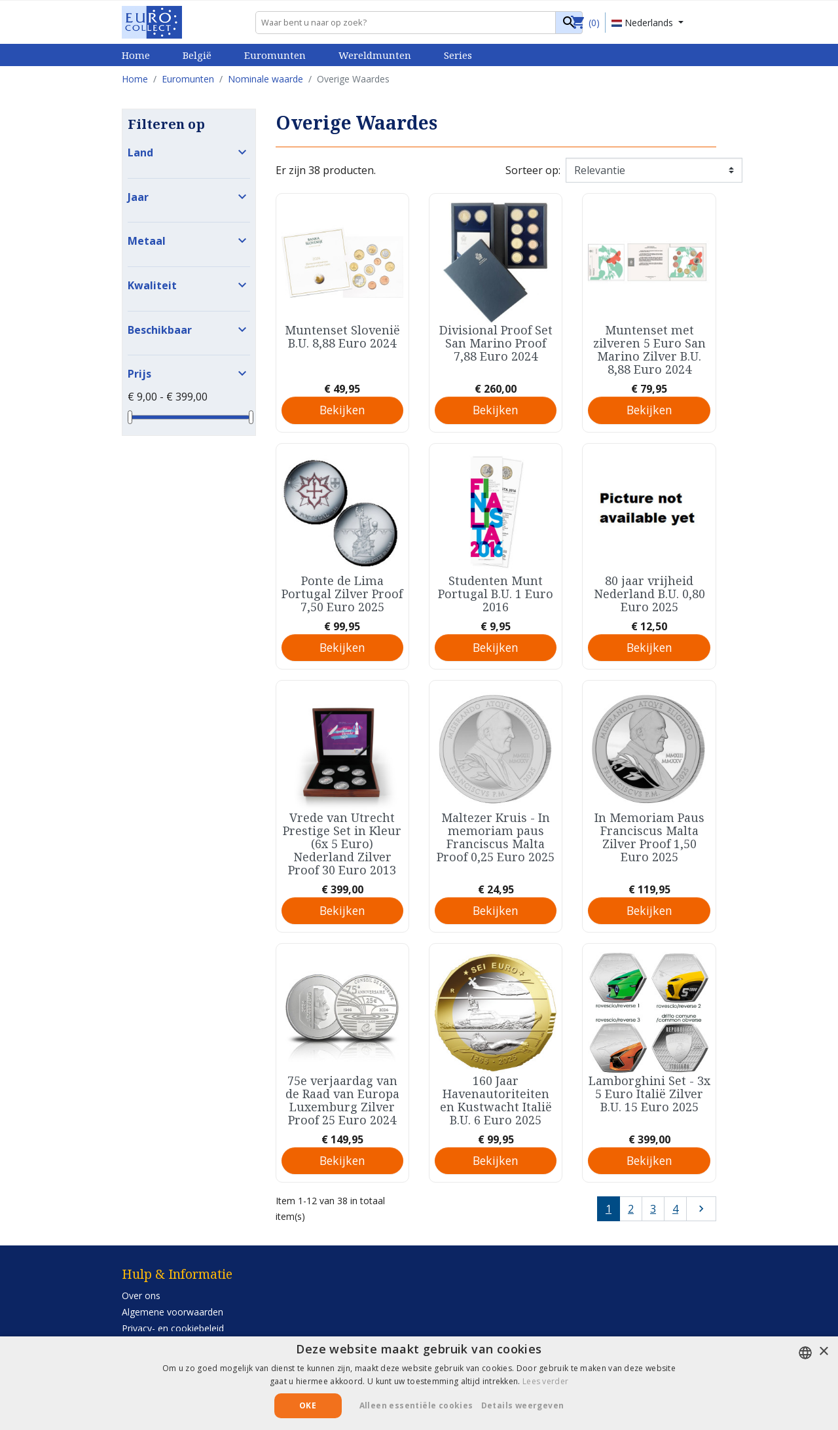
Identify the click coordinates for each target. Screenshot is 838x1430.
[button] (527, 1406)
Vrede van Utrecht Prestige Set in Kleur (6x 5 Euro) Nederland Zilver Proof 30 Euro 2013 (342, 844)
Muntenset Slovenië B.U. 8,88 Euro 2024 (342, 336)
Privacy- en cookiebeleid (173, 1328)
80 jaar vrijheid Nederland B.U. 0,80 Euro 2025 (649, 594)
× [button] (823, 1352)
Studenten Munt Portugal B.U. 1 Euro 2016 (495, 594)
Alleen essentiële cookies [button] (416, 1405)
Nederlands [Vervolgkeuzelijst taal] (643, 22)
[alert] (419, 1383)
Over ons (141, 1295)
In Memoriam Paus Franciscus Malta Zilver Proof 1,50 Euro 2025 (649, 837)
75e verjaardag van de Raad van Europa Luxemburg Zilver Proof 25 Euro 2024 (342, 1100)
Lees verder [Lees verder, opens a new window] (545, 1381)
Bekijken (342, 410)
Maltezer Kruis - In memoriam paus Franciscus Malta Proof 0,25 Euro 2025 (496, 837)
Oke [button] (307, 1405)
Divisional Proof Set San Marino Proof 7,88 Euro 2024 (496, 343)
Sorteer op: (532, 170)
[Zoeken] (419, 22)
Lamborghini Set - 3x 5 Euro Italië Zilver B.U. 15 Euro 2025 (649, 1094)
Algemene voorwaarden (172, 1312)
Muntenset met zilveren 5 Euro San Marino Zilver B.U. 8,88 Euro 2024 (649, 349)
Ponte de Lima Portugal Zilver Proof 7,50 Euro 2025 (342, 594)
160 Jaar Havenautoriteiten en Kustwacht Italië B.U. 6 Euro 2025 (496, 1100)
